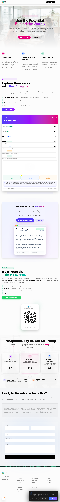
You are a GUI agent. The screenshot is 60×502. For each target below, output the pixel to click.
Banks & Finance (20, 482)
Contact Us (49, 482)
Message (6, 444)
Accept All (53, 498)
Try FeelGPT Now (24, 37)
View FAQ (39, 220)
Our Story (48, 476)
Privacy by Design (38, 466)
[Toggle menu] (57, 2)
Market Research (20, 489)
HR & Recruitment (20, 480)
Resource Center (35, 487)
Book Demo (51, 2)
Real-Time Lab (34, 480)
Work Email (33, 425)
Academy (33, 485)
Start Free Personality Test (11, 296)
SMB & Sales (19, 478)
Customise (34, 498)
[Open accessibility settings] (3, 498)
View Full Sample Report (25, 220)
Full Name (7, 425)
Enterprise (19, 476)
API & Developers (35, 482)
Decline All (44, 498)
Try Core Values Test (8, 109)
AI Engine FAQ (49, 478)
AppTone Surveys (35, 478)
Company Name (7, 432)
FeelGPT (33, 476)
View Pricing (37, 37)
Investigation (19, 487)
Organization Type (8, 438)
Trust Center (49, 480)
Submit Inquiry (29, 457)
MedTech (18, 491)
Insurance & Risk (20, 485)
